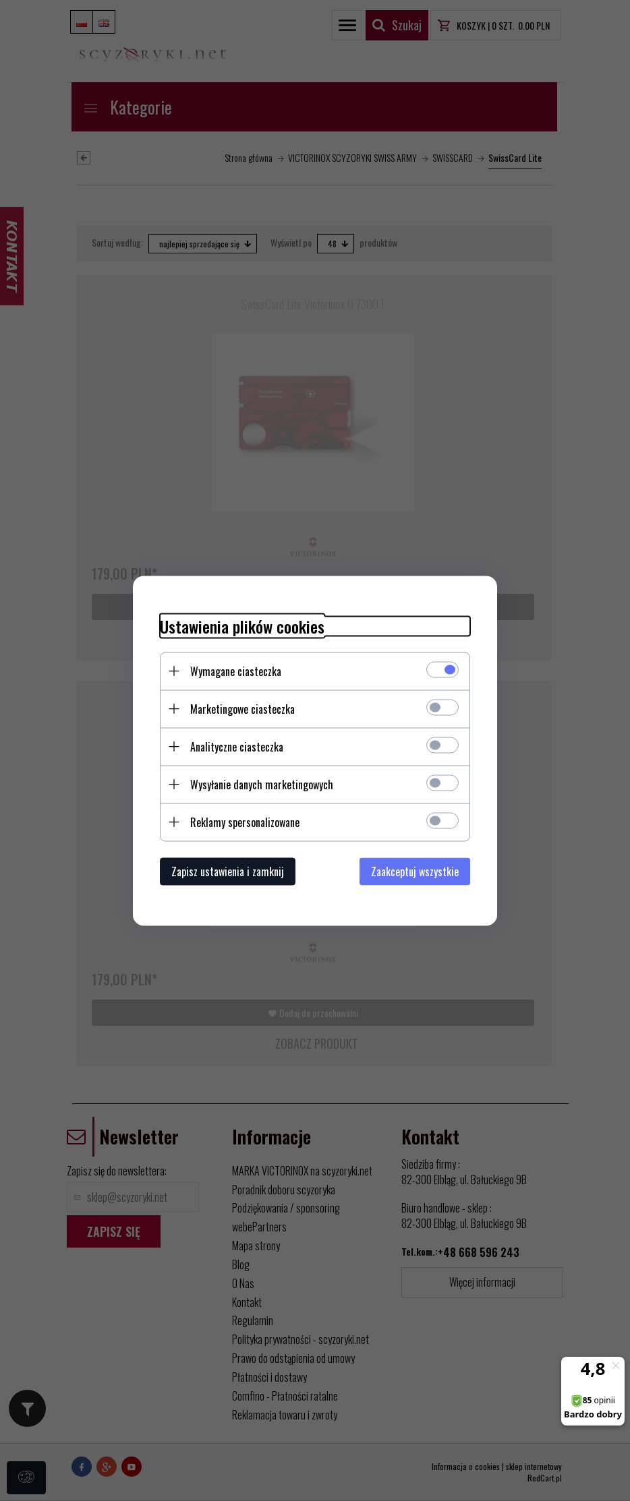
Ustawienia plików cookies (242, 626)
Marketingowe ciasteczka (242, 708)
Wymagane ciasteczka (235, 671)
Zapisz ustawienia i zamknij (227, 871)
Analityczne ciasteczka (236, 746)
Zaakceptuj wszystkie (415, 871)
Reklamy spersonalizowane (244, 822)
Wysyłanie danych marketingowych (261, 784)
